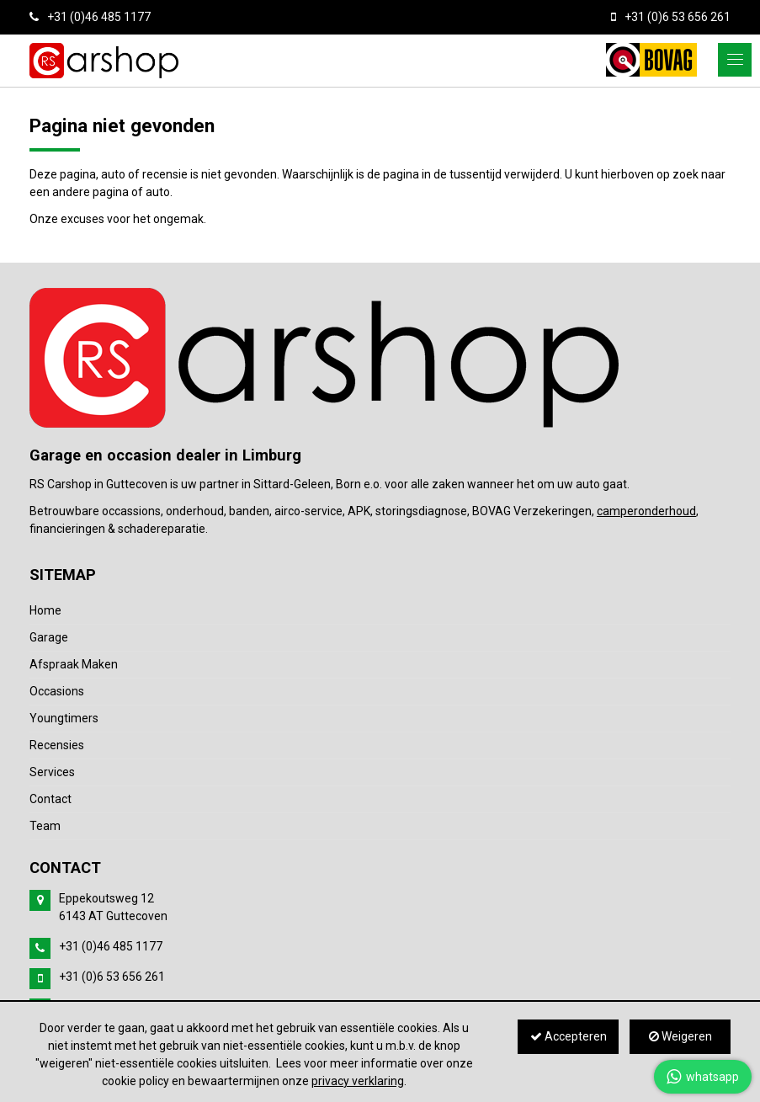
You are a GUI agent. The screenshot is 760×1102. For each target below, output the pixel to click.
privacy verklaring (357, 1081)
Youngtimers (63, 718)
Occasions (56, 691)
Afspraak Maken (73, 664)
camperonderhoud (646, 511)
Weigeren (680, 1036)
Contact (50, 799)
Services (52, 772)
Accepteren (568, 1036)
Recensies (56, 745)
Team (45, 826)
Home (45, 610)
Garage (48, 637)
